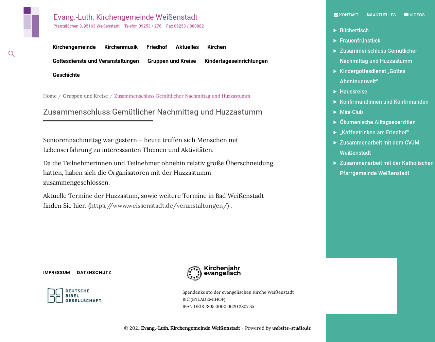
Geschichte (66, 75)
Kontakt (346, 14)
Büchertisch (354, 30)
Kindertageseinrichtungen (236, 61)
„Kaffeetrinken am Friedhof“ (374, 132)
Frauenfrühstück (360, 40)
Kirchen (216, 47)
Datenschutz (94, 272)
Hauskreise (353, 91)
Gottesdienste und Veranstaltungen (96, 61)
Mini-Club (351, 112)
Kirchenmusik (121, 47)
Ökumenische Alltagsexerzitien (378, 122)
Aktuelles (381, 14)
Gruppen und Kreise (171, 61)
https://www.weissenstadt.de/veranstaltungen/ (158, 205)
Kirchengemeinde (74, 47)
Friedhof (156, 47)
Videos (414, 14)
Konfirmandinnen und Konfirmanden (384, 102)
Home (50, 96)
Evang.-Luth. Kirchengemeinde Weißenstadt (125, 17)
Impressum (56, 272)
